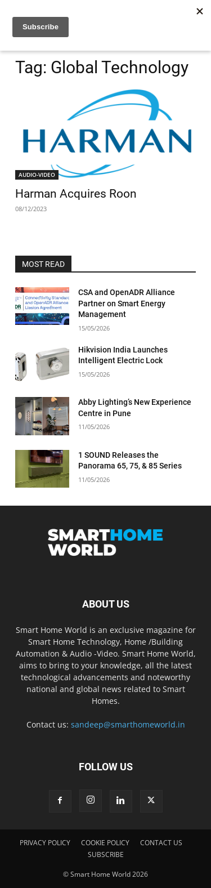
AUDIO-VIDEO (37, 175)
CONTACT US (161, 842)
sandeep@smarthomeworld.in (128, 724)
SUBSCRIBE (106, 854)
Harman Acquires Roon (76, 193)
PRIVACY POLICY (45, 842)
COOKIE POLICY (105, 842)
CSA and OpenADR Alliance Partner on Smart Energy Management (126, 303)
